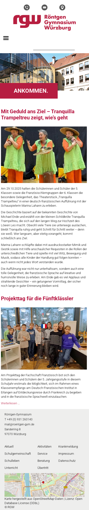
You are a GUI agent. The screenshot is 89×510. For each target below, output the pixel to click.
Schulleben (12, 460)
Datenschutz (66, 460)
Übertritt (42, 468)
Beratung (43, 460)
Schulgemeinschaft (18, 453)
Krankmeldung (68, 446)
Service (42, 453)
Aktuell (9, 446)
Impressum (66, 453)
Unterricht (11, 468)
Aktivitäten (44, 446)
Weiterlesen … (10, 403)
